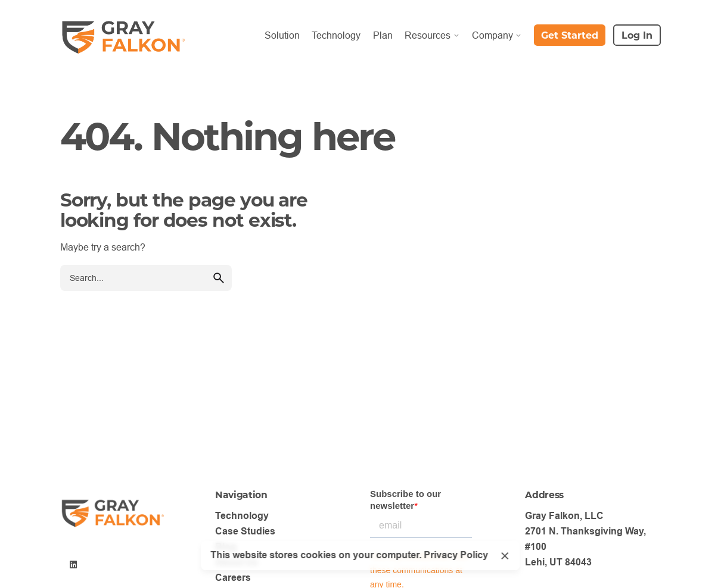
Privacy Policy (456, 555)
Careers (233, 577)
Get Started (569, 35)
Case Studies (245, 531)
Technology (242, 515)
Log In (636, 35)
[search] (219, 278)
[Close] (505, 556)
